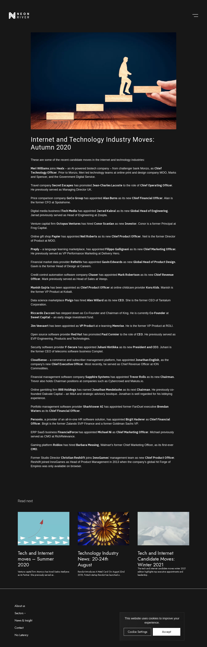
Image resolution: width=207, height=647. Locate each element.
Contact (19, 628)
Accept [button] (166, 632)
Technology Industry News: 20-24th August (98, 559)
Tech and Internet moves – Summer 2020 (36, 559)
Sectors (19, 613)
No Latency (21, 635)
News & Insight (23, 620)
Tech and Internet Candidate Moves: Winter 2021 (156, 559)
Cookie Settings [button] (137, 632)
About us (20, 606)
